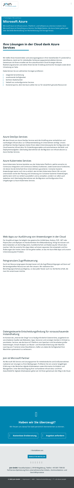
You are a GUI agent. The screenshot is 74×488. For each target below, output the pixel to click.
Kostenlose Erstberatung (25, 435)
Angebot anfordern (55, 435)
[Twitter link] (41, 462)
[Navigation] (71, 3)
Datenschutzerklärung (43, 479)
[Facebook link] (35, 462)
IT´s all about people (59, 479)
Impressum (26, 479)
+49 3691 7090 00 (58, 468)
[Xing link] (30, 462)
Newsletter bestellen (37, 456)
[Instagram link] (39, 462)
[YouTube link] (37, 462)
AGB (33, 479)
